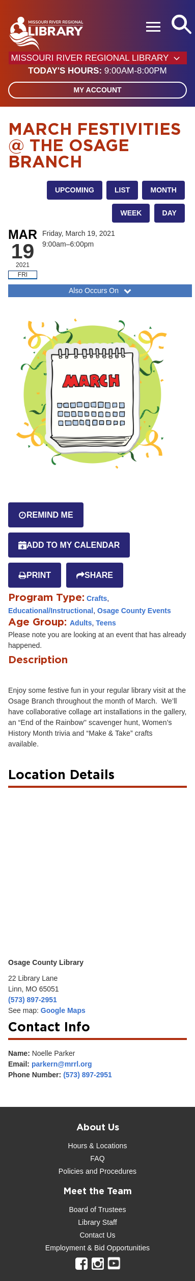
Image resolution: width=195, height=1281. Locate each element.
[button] (97, 71)
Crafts (97, 598)
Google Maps (63, 1010)
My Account (97, 90)
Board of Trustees (97, 1209)
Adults (81, 623)
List (122, 190)
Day (169, 213)
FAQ (97, 1158)
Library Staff (97, 1222)
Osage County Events (134, 611)
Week (131, 213)
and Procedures (109, 1171)
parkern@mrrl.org (62, 1064)
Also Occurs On (101, 290)
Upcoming (74, 190)
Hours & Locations (97, 1146)
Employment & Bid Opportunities (97, 1248)
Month (163, 190)
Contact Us (97, 1235)
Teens (106, 623)
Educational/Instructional (50, 611)
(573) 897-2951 (32, 1000)
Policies (71, 1171)
